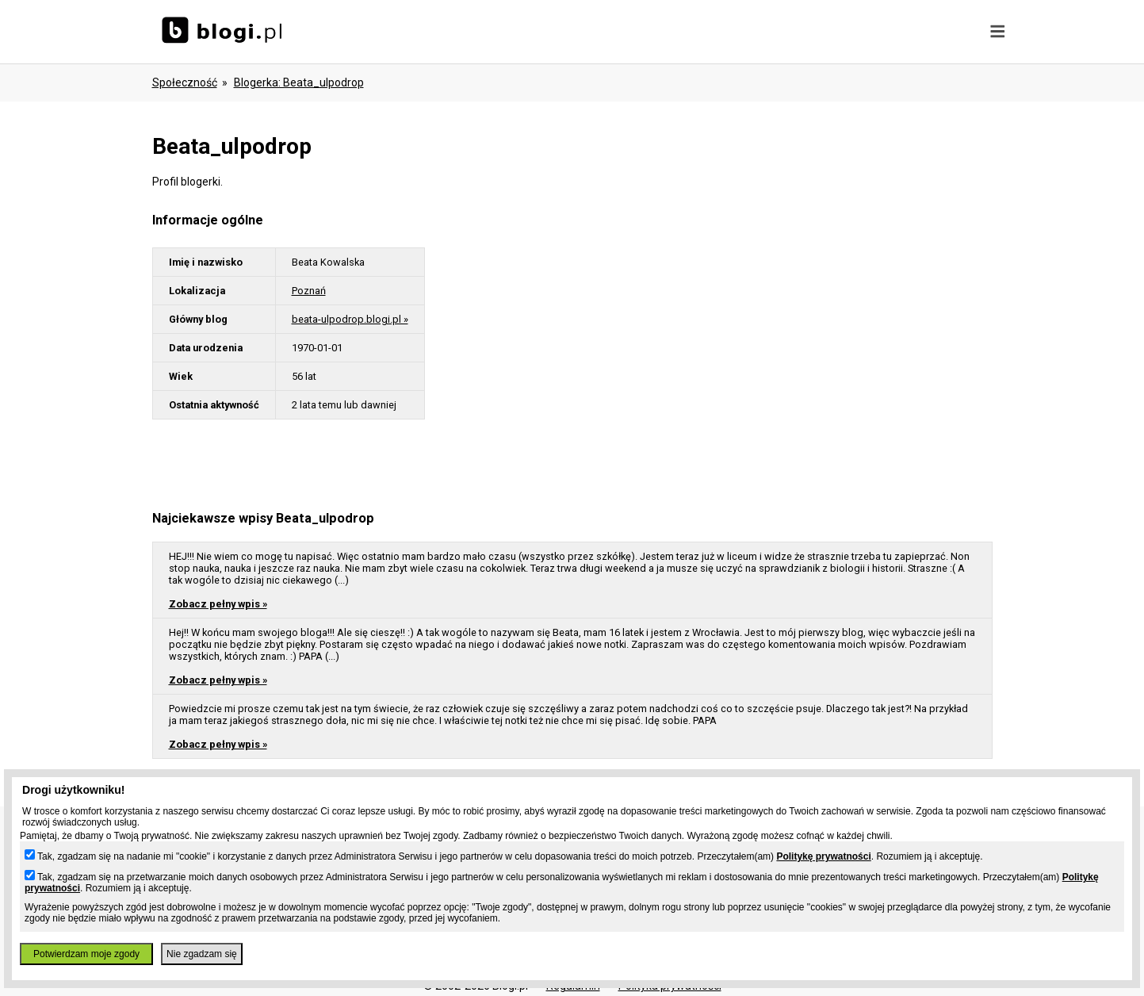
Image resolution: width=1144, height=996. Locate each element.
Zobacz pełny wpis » (218, 604)
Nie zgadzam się (201, 954)
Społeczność (184, 82)
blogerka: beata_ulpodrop (299, 82)
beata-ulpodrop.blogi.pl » (350, 319)
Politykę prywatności (823, 856)
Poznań (309, 291)
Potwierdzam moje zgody (86, 954)
